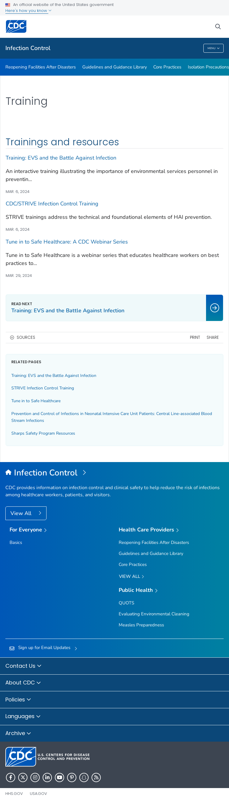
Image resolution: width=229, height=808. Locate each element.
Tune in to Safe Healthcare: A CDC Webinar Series (67, 241)
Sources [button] (26, 337)
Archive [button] (18, 733)
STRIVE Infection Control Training (42, 388)
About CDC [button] (23, 683)
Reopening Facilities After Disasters (40, 67)
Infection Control (27, 48)
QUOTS (126, 603)
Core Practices (167, 67)
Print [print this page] (195, 337)
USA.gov (38, 793)
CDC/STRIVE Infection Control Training (52, 203)
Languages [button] (23, 716)
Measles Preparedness (141, 625)
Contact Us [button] (23, 666)
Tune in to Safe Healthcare (36, 401)
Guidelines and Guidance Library (114, 67)
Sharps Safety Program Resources (43, 433)
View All (21, 513)
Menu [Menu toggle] (214, 48)
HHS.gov (14, 793)
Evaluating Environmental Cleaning (154, 614)
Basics (16, 542)
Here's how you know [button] (28, 10)
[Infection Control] (114, 473)
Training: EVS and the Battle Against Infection (61, 157)
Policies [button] (18, 700)
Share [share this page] (213, 337)
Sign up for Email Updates (44, 648)
